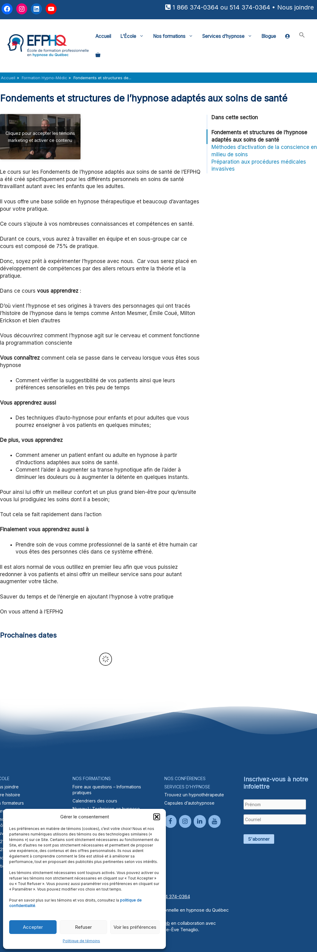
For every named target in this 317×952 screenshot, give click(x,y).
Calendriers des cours (95, 800)
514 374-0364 (249, 7)
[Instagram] (185, 821)
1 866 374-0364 (195, 7)
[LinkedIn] (200, 821)
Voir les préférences (135, 927)
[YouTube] (214, 821)
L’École (134, 36)
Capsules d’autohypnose (189, 803)
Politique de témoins (81, 941)
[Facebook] (170, 821)
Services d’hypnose (229, 36)
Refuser (83, 927)
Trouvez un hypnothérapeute (194, 794)
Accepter (33, 927)
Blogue (268, 36)
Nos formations (175, 36)
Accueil (103, 36)
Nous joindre (295, 7)
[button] (157, 817)
